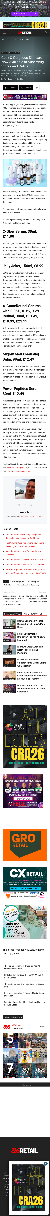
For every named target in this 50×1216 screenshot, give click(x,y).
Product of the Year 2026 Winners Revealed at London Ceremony (31, 688)
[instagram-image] (10, 1040)
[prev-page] (4, 698)
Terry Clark (8, 79)
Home (3, 39)
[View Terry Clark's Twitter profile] (19, 505)
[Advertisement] (25, 1112)
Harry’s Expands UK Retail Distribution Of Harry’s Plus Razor (31, 624)
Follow (42, 1027)
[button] (4, 32)
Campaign (6, 640)
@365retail (17, 1025)
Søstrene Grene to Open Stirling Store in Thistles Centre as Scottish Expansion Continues (13, 600)
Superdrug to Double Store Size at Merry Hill (24, 564)
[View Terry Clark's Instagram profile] (25, 505)
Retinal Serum (9, 585)
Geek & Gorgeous (33, 582)
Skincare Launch (22, 585)
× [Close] (46, 1163)
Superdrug (35, 585)
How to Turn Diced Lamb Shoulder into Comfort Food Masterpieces (36, 599)
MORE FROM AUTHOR (33, 614)
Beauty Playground (17, 582)
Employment (7, 653)
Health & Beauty (23, 39)
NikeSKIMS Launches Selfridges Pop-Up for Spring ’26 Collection (31, 662)
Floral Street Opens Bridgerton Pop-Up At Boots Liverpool (31, 636)
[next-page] (8, 698)
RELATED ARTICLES (12, 614)
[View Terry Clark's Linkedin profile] (31, 505)
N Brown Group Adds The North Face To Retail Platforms (30, 649)
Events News (7, 692)
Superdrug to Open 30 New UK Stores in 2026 (25, 559)
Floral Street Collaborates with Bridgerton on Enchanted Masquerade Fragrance (32, 675)
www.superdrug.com (16, 467)
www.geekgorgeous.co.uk (18, 471)
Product (11, 39)
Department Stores (7, 665)
